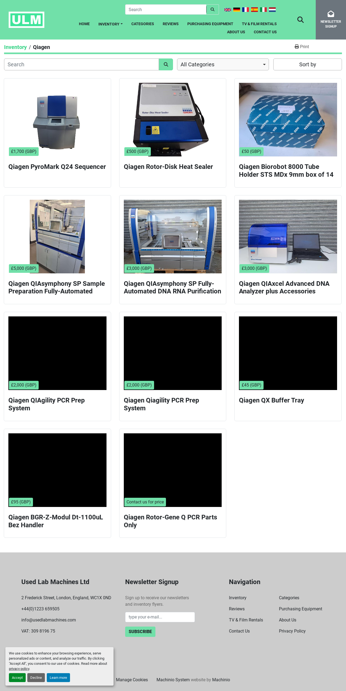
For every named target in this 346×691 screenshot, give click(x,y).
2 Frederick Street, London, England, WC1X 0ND (66, 597)
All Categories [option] (197, 64)
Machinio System (173, 679)
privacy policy (19, 669)
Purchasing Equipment (210, 24)
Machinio (221, 679)
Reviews (171, 24)
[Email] (160, 617)
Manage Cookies (132, 679)
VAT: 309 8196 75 (38, 631)
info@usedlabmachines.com (48, 620)
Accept (17, 678)
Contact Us (265, 32)
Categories (142, 24)
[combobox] (223, 64)
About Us (236, 32)
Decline (36, 678)
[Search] (165, 9)
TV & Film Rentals (259, 24)
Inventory (108, 24)
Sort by (307, 64)
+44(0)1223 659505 (40, 608)
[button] (110, 23)
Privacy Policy (292, 631)
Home (84, 24)
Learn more (58, 678)
